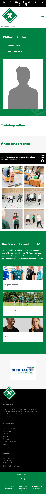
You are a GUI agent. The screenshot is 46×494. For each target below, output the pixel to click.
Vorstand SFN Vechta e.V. (11, 442)
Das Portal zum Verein (9, 428)
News (4, 444)
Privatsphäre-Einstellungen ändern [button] (9, 489)
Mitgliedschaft (7, 434)
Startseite (4, 26)
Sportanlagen (7, 431)
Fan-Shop (6, 439)
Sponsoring (6, 436)
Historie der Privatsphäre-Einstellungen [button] (23, 489)
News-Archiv (7, 447)
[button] (43, 16)
